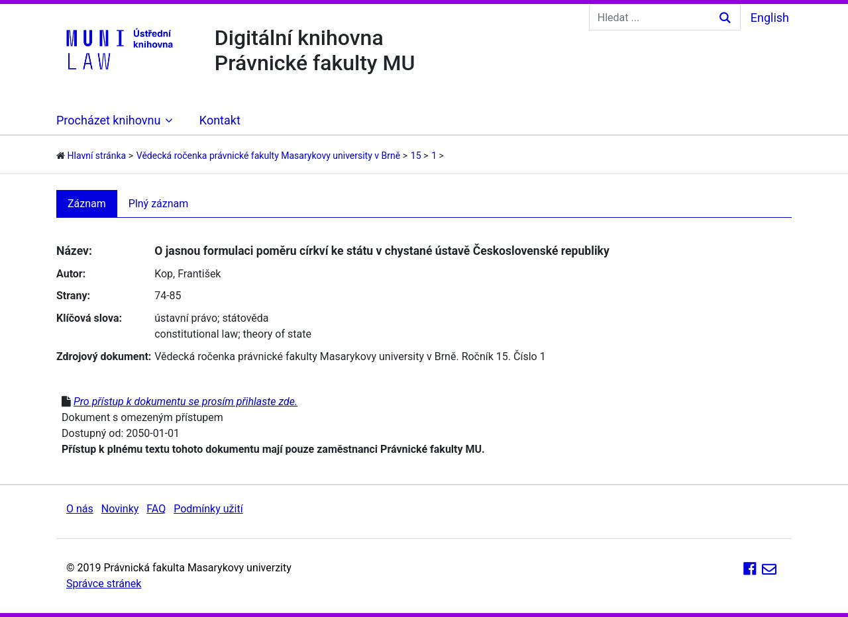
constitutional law (196, 334)
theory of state (277, 334)
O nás (79, 508)
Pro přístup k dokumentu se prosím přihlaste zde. (185, 401)
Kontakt (219, 120)
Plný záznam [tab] (159, 203)
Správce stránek (103, 583)
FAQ (156, 508)
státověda (245, 318)
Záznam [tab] (87, 203)
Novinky (120, 508)
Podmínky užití (208, 508)
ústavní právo (185, 318)
